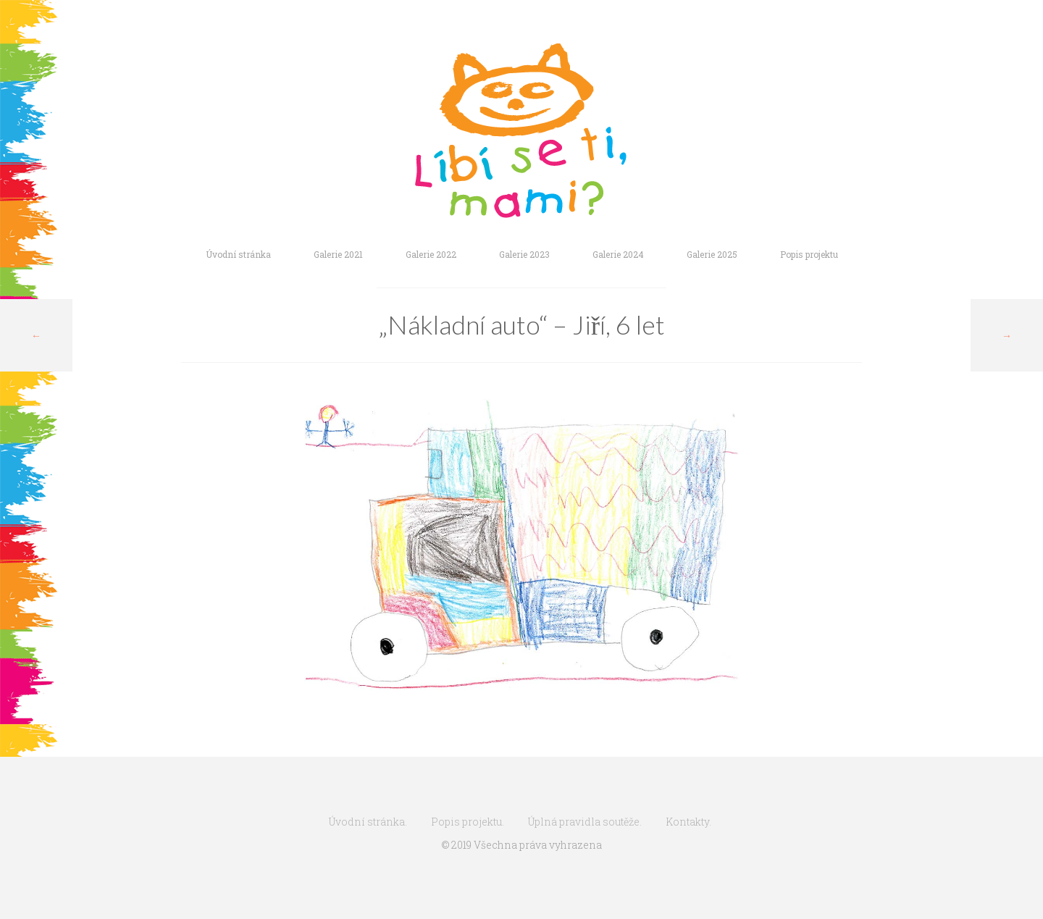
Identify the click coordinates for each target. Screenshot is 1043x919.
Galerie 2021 (338, 254)
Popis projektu (809, 254)
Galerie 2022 (431, 254)
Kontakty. (688, 821)
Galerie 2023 (524, 254)
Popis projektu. (467, 821)
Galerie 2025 (712, 254)
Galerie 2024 (618, 254)
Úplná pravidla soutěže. (585, 821)
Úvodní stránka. (368, 821)
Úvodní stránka (238, 254)
